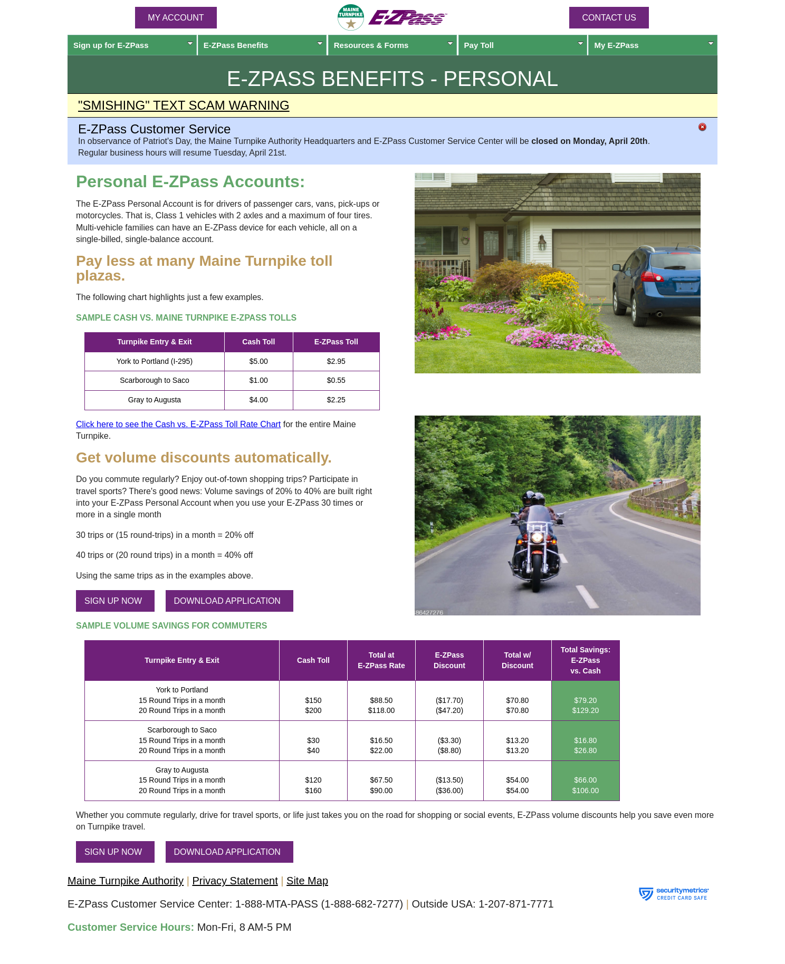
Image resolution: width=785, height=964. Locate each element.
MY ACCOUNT (176, 17)
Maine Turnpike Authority (126, 880)
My (654, 45)
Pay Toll (524, 45)
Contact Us (609, 17)
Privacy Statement (234, 880)
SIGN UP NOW (113, 600)
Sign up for (133, 45)
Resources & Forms (394, 45)
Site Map (307, 880)
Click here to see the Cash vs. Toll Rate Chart (178, 424)
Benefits (263, 45)
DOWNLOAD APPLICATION (227, 600)
